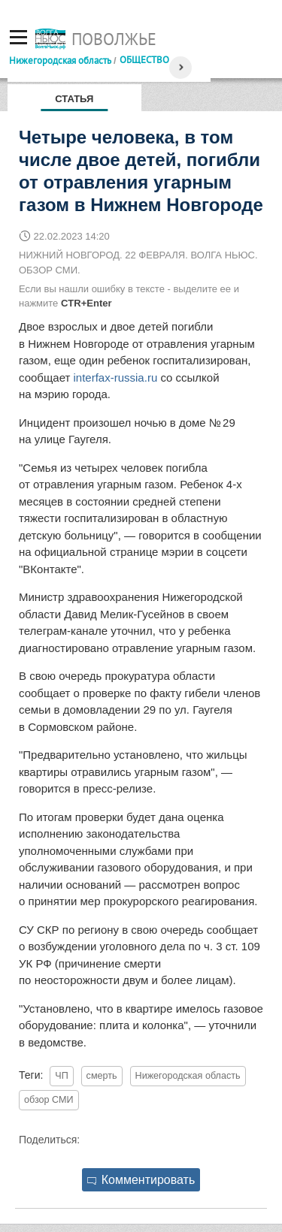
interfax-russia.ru (116, 377)
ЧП (61, 1075)
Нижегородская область (60, 60)
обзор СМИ (49, 1100)
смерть (101, 1075)
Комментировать (141, 1179)
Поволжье (113, 39)
